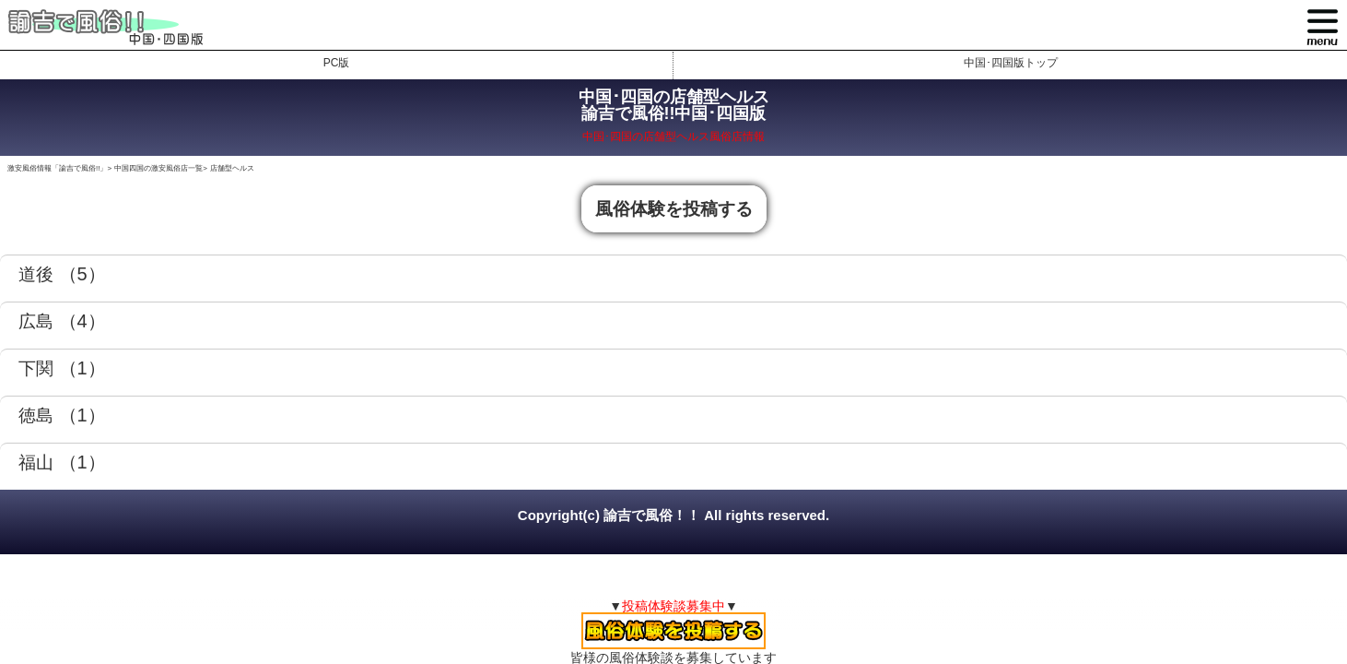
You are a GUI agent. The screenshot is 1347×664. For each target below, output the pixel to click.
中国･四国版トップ (1011, 62)
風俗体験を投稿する (674, 209)
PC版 (336, 62)
